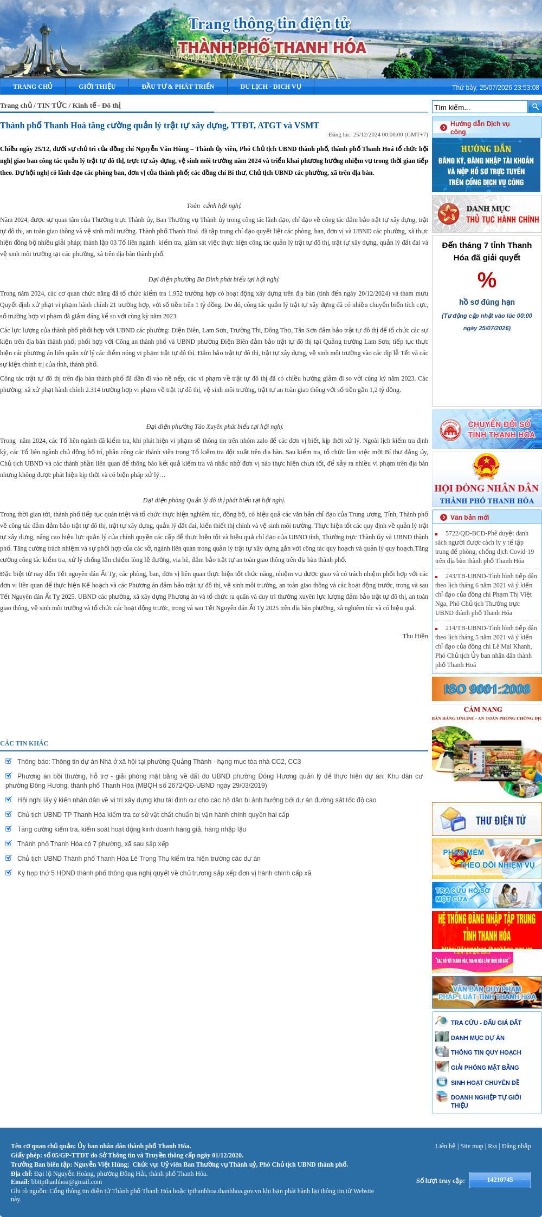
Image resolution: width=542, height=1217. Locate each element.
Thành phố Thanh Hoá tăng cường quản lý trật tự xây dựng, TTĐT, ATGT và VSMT (159, 125)
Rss (492, 1146)
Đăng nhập (516, 1146)
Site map (472, 1146)
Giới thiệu (97, 86)
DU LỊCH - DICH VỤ (271, 86)
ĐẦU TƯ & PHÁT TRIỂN (177, 86)
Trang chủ (33, 86)
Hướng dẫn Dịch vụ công (479, 128)
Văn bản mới (469, 517)
